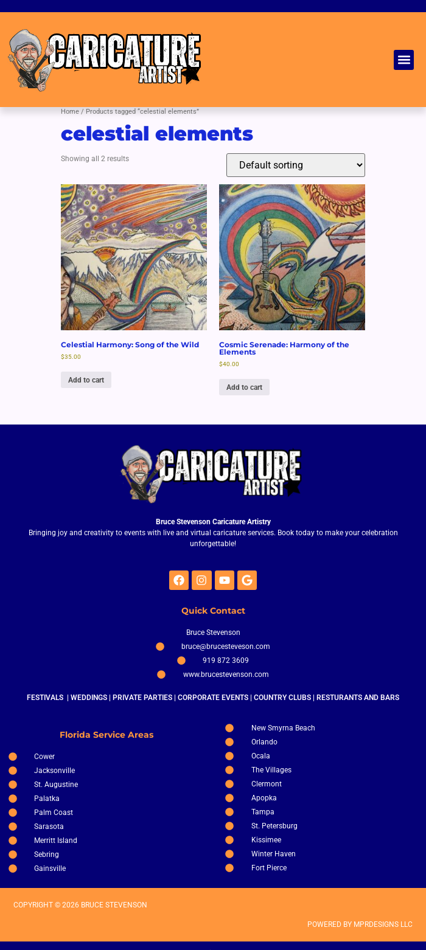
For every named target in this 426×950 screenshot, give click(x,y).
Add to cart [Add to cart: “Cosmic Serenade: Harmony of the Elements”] (244, 387)
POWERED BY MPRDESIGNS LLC (360, 924)
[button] (404, 60)
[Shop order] (295, 165)
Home (70, 112)
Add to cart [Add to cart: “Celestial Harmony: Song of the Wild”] (86, 380)
